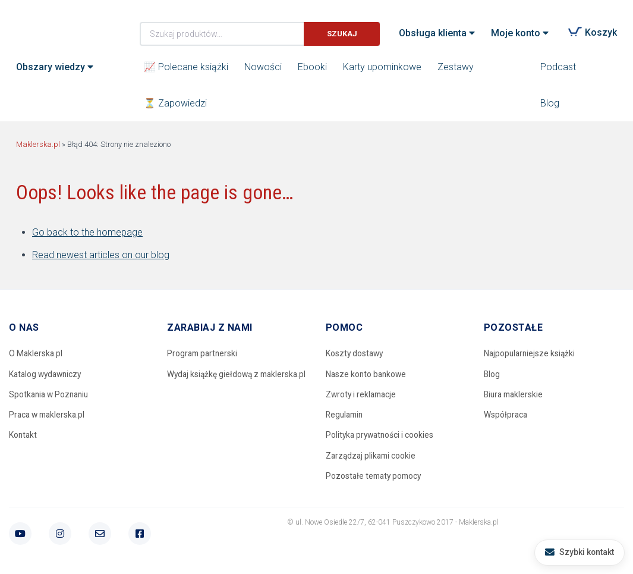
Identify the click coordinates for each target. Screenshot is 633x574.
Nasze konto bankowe (367, 374)
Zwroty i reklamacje (362, 395)
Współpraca (506, 416)
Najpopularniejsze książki (531, 353)
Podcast (558, 67)
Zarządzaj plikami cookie (372, 457)
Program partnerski (203, 353)
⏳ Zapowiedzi (175, 103)
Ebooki (312, 67)
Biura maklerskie (515, 395)
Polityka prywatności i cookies (381, 436)
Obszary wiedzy (50, 67)
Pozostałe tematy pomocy (376, 477)
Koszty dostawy (355, 353)
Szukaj (342, 33)
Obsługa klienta (433, 33)
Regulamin (346, 416)
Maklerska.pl (59, 24)
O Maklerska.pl (36, 353)
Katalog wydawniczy (47, 374)
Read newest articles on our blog (100, 255)
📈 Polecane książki (186, 67)
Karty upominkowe (382, 67)
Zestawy (455, 67)
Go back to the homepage (87, 232)
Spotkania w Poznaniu (51, 395)
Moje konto (515, 33)
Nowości (263, 67)
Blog (549, 103)
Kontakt (23, 436)
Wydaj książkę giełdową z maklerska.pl (214, 381)
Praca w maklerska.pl (49, 416)
